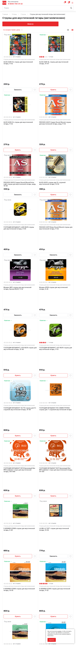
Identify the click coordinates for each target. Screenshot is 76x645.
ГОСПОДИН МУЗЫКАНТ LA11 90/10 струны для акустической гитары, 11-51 (54, 284)
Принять (51, 640)
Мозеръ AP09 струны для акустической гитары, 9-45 (54, 240)
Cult (27, 641)
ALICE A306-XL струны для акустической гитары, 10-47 (54, 63)
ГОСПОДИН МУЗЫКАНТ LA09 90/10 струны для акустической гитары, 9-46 (19, 196)
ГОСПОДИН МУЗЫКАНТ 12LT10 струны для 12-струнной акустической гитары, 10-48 (19, 328)
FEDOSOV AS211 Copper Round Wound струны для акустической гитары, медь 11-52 (55, 107)
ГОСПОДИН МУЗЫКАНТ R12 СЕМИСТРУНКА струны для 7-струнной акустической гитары (56, 328)
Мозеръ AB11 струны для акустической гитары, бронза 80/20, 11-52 (18, 240)
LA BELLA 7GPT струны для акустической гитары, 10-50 (54, 418)
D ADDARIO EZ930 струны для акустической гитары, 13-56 (19, 550)
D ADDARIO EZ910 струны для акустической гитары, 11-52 (55, 462)
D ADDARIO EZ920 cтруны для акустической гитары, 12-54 (19, 506)
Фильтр (20, 24)
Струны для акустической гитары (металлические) (19, 60)
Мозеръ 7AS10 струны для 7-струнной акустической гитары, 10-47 (53, 550)
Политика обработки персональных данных (15, 635)
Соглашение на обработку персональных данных (17, 637)
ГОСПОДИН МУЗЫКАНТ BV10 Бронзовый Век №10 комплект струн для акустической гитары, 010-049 (20, 373)
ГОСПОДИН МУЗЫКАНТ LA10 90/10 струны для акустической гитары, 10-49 (19, 284)
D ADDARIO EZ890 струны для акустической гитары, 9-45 (19, 418)
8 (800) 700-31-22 (15, 4)
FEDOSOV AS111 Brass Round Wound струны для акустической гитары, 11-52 (55, 196)
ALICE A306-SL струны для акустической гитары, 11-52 (18, 63)
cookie (59, 631)
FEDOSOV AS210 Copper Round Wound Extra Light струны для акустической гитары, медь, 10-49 (19, 152)
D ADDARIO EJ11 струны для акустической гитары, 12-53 (54, 506)
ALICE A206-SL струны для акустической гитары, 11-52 (18, 107)
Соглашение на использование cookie (13, 638)
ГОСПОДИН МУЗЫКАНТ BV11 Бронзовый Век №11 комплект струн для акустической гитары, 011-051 (55, 373)
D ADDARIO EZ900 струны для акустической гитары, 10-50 (19, 462)
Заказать (18, 73)
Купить (53, 73)
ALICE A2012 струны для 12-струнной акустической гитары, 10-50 (53, 151)
